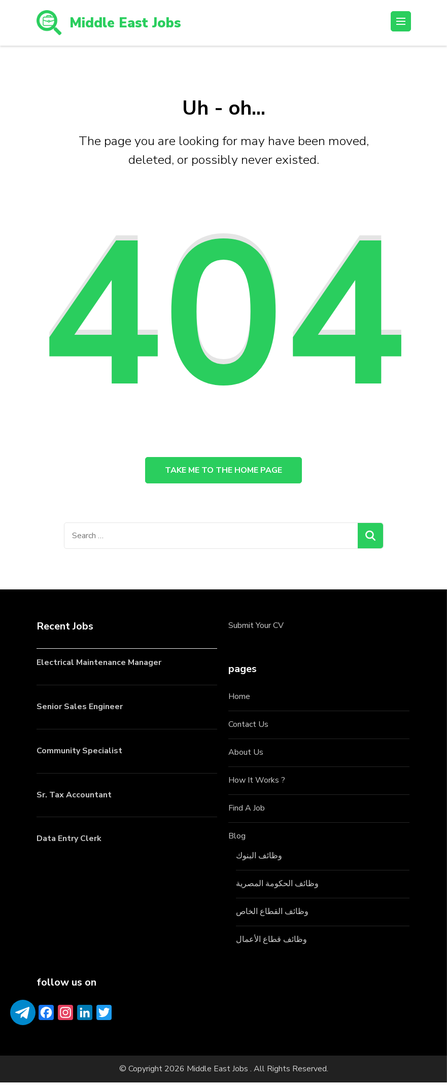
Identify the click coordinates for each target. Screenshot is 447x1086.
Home (239, 700)
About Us (245, 755)
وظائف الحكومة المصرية (277, 886)
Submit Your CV (256, 629)
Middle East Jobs (127, 22)
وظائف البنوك (259, 858)
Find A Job (246, 811)
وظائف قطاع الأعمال (271, 942)
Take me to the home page (223, 472)
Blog (237, 839)
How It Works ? (256, 783)
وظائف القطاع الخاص (272, 914)
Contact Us (248, 727)
